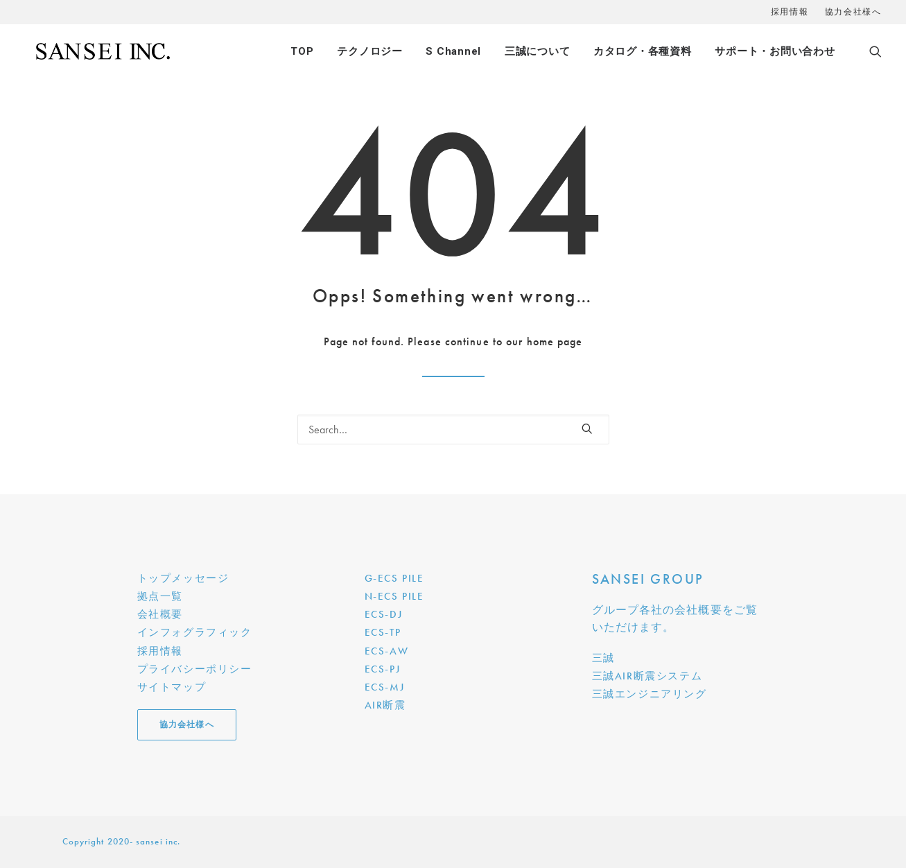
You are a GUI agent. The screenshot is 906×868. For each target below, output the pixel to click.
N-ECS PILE (394, 596)
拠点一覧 (160, 596)
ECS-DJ (384, 614)
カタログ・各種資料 (642, 51)
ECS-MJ (385, 687)
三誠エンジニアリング (649, 694)
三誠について (537, 51)
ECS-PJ (383, 669)
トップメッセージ (183, 578)
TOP (301, 51)
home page (555, 341)
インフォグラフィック (194, 632)
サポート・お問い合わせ (775, 51)
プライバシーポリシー (194, 669)
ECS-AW (387, 651)
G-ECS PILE (394, 578)
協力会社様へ (853, 11)
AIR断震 (385, 705)
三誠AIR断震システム (647, 676)
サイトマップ (172, 687)
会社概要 (160, 614)
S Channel (453, 51)
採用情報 (789, 11)
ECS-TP (383, 632)
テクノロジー (370, 51)
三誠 (603, 658)
